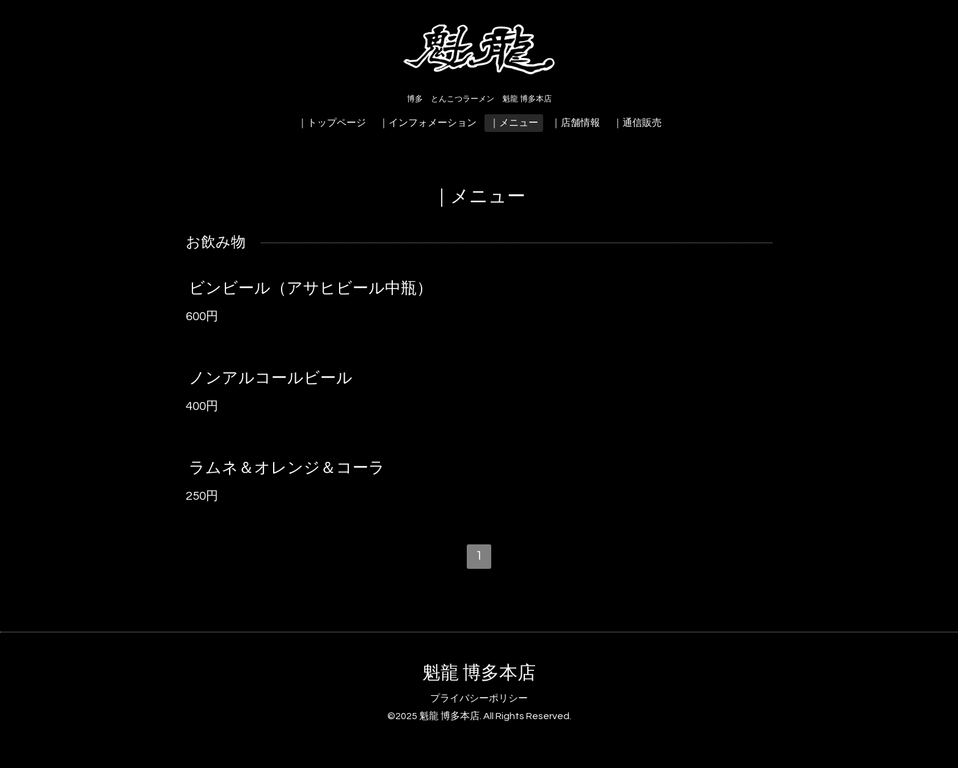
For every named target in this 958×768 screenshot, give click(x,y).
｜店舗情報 (575, 123)
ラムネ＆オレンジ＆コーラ (287, 468)
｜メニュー (513, 123)
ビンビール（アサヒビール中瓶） (311, 288)
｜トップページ (332, 123)
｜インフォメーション (428, 123)
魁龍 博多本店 (479, 673)
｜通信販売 (637, 123)
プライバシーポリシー (479, 698)
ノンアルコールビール (271, 378)
